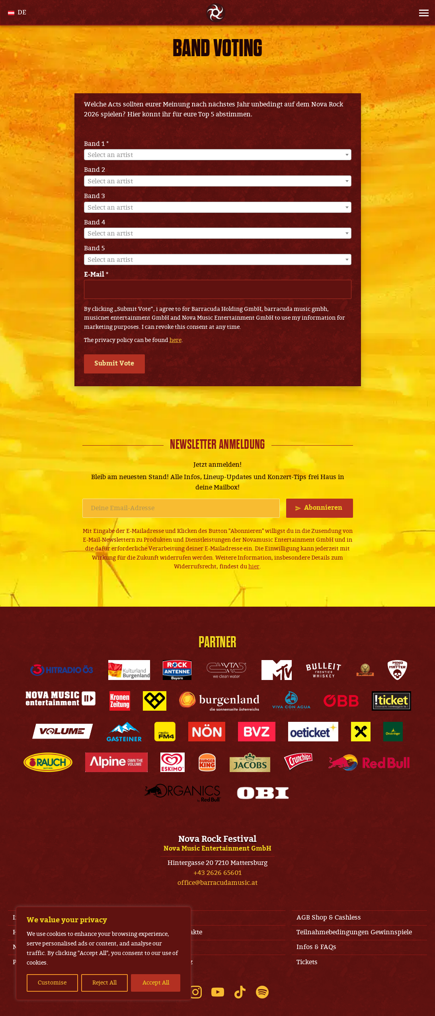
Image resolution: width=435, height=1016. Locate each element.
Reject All (104, 982)
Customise (52, 982)
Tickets (307, 962)
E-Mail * (96, 275)
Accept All (155, 982)
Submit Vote (115, 363)
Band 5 (94, 248)
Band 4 (94, 222)
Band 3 (94, 196)
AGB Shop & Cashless (329, 918)
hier (253, 566)
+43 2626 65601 (217, 873)
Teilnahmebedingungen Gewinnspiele (354, 932)
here (175, 340)
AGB (161, 918)
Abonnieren (323, 508)
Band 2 (94, 170)
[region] (103, 953)
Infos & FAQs (316, 947)
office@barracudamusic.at (217, 883)
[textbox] (217, 155)
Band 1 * (96, 144)
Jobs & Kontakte (178, 932)
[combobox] (217, 154)
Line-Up (166, 947)
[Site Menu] (421, 12)
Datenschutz (173, 962)
